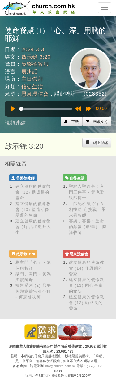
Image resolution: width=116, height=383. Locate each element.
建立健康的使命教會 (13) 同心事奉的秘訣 (86, 285)
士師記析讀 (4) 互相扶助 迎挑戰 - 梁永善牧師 (87, 209)
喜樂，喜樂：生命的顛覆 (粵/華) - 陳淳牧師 (88, 227)
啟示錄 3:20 (36, 57)
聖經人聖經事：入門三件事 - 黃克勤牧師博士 (87, 192)
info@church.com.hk (60, 366)
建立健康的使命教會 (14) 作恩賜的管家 (86, 268)
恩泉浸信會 (35, 94)
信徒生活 (32, 86)
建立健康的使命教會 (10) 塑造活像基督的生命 (33, 209)
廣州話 (29, 72)
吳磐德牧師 (35, 64)
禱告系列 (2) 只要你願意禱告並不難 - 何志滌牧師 (33, 291)
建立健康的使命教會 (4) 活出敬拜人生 (33, 227)
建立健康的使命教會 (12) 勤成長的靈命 (33, 192)
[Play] (13, 109)
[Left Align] (96, 121)
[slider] (45, 109)
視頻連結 (15, 123)
